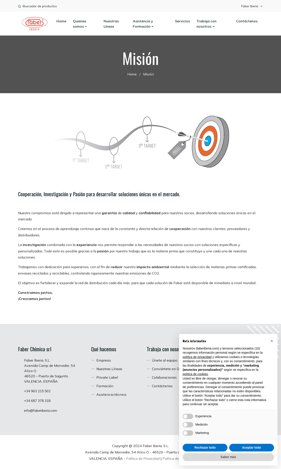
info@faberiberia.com (41, 410)
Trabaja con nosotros (206, 24)
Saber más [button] (228, 457)
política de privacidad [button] (197, 357)
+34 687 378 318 (38, 400)
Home (61, 21)
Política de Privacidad (142, 458)
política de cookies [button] (195, 374)
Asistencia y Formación (143, 24)
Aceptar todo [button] (251, 447)
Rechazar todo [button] (205, 447)
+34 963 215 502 (38, 391)
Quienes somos (80, 24)
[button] (271, 340)
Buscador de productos (40, 6)
